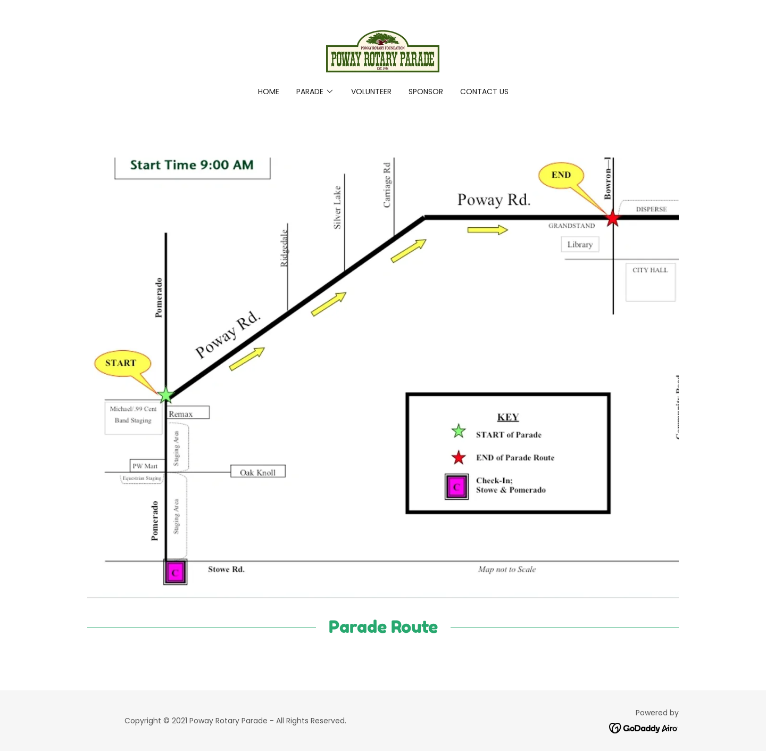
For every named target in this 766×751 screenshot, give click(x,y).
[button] (315, 91)
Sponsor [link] (426, 91)
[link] (382, 50)
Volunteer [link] (371, 91)
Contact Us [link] (484, 91)
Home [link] (268, 91)
